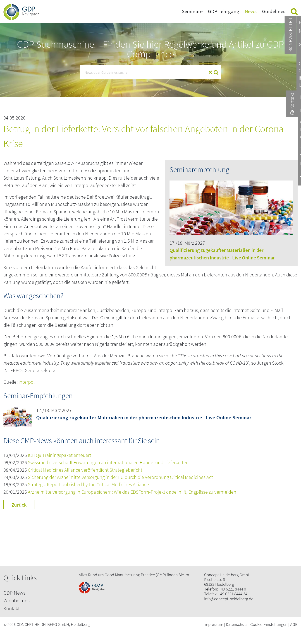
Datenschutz (237, 624)
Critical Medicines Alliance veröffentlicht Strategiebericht (85, 470)
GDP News (14, 592)
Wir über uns (16, 600)
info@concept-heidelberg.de (228, 598)
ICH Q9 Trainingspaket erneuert (59, 455)
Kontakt (11, 608)
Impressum (213, 624)
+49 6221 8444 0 (232, 589)
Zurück (19, 504)
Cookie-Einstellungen (268, 624)
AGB (294, 624)
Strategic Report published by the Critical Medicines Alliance (88, 484)
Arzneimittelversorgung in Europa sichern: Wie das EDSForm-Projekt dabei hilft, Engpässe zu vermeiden (132, 492)
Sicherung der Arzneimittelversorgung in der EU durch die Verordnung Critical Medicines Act (120, 477)
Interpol (27, 382)
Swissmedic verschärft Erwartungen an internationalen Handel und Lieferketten (108, 462)
